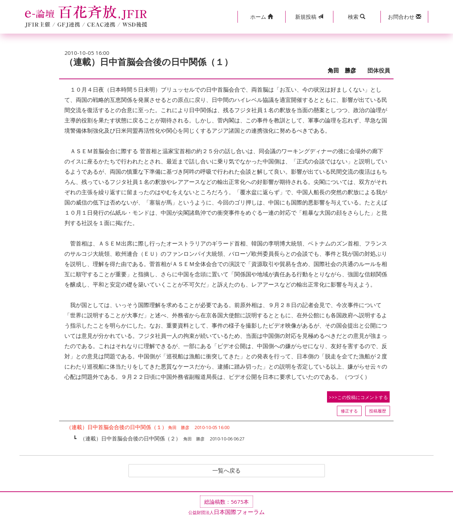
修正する (349, 411)
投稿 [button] (309, 16)
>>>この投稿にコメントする (358, 397)
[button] (261, 17)
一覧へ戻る (226, 471)
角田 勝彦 (345, 71)
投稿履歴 (377, 411)
